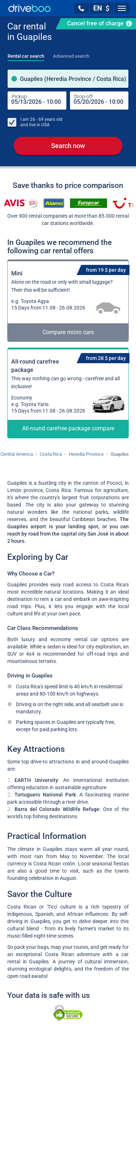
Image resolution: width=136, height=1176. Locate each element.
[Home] (29, 8)
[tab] (26, 54)
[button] (81, 8)
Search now (68, 145)
